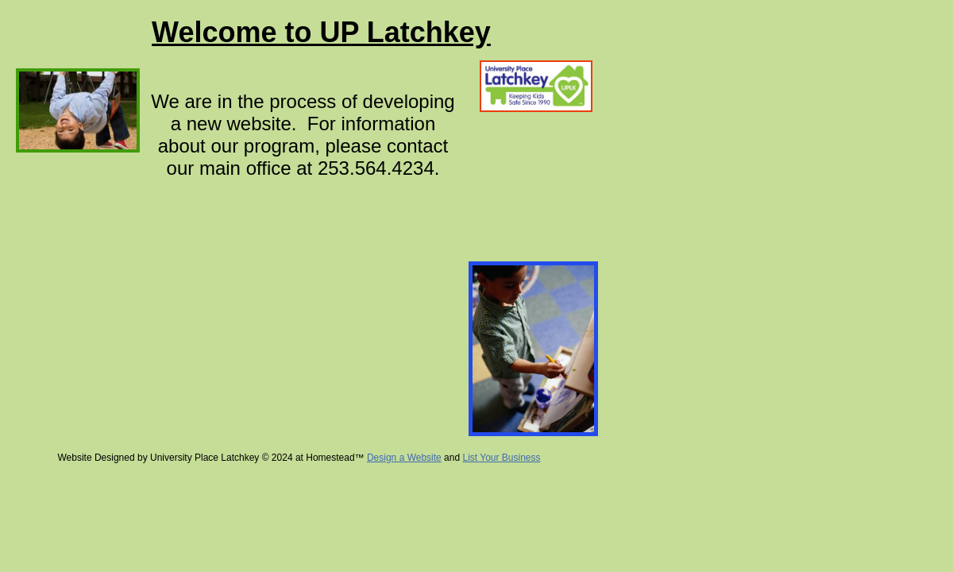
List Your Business (501, 457)
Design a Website (404, 457)
